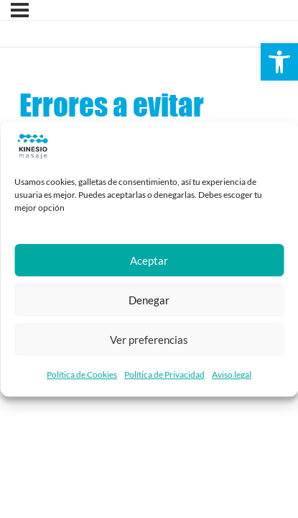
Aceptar (149, 260)
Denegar (149, 300)
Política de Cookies (82, 374)
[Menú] (19, 10)
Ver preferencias (149, 339)
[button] (279, 62)
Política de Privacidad (164, 374)
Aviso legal (231, 374)
